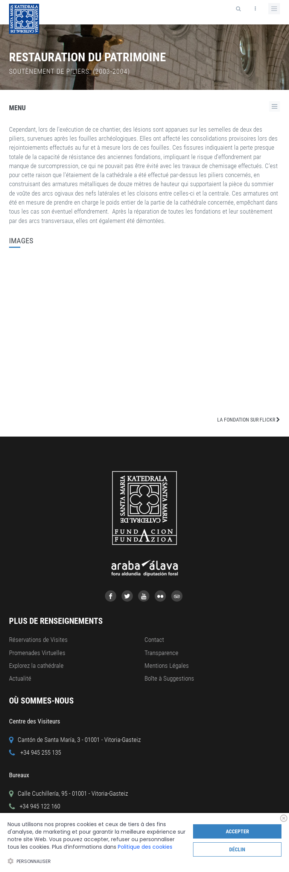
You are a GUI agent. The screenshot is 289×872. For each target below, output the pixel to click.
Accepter (237, 831)
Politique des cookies (145, 847)
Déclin (237, 849)
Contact (154, 639)
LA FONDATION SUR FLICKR (248, 420)
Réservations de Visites (38, 639)
